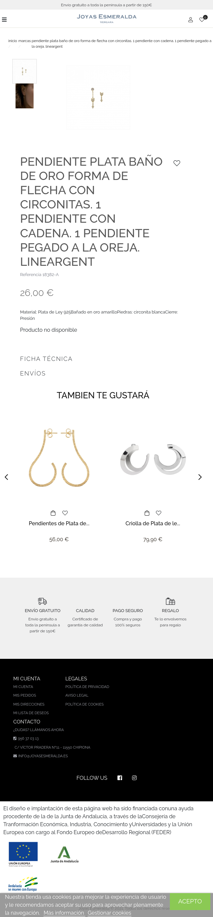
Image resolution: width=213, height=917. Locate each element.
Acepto (190, 901)
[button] (8, 477)
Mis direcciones (28, 704)
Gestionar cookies (109, 913)
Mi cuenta (23, 687)
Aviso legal (76, 695)
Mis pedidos (24, 695)
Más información (64, 913)
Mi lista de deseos (31, 713)
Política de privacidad (87, 687)
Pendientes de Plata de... (59, 523)
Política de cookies (84, 704)
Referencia (30, 274)
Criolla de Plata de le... (152, 523)
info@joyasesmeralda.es (43, 756)
